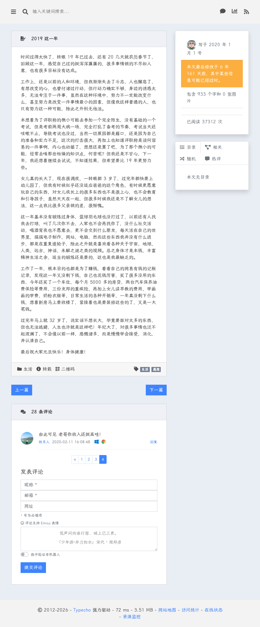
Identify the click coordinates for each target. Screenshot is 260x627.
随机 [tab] (188, 159)
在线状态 (213, 610)
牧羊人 (44, 442)
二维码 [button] (65, 369)
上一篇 (21, 390)
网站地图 (167, 610)
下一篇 (156, 390)
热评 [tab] (213, 159)
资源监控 (132, 616)
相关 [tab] (213, 147)
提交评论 (33, 567)
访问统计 (190, 610)
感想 (156, 369)
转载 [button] (44, 369)
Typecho (82, 610)
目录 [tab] (188, 147)
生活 (27, 369)
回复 (153, 442)
